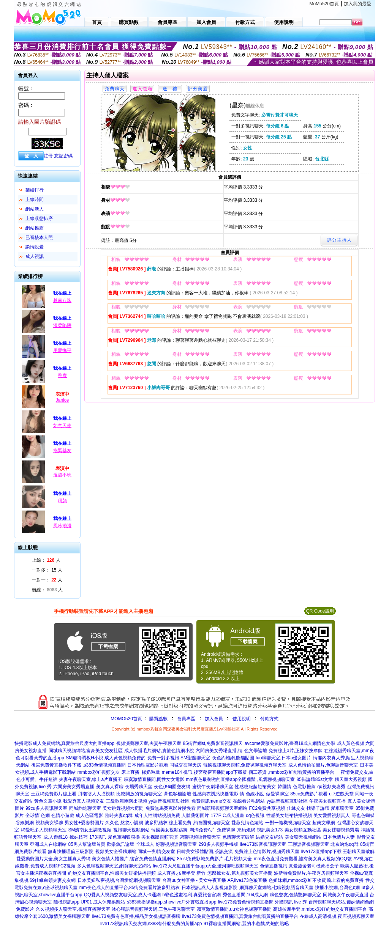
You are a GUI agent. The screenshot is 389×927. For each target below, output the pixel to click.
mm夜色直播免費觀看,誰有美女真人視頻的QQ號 (303, 858)
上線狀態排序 (39, 218)
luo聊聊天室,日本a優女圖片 (283, 757)
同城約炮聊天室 (85, 808)
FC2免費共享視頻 (267, 808)
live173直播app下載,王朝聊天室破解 (338, 851)
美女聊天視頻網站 (303, 837)
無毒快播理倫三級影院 (70, 851)
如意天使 (62, 425)
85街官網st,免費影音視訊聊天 (213, 743)
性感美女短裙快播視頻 (289, 815)
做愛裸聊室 (277, 794)
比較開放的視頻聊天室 (139, 794)
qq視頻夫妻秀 (331, 786)
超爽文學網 (323, 822)
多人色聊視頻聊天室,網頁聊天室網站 (114, 866)
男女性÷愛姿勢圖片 (84, 822)
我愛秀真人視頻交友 (83, 801)
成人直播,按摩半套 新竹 (181, 873)
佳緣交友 (296, 808)
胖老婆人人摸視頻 (96, 794)
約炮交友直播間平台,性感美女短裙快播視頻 (112, 873)
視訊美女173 (270, 830)
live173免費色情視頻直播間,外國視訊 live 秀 (262, 902)
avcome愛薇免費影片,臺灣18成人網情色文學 (290, 743)
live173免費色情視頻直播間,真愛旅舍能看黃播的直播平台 (240, 916)
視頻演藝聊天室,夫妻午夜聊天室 (148, 743)
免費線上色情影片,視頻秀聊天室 (266, 851)
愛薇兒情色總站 (247, 822)
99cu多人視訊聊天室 (46, 808)
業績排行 (34, 190)
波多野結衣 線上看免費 (168, 822)
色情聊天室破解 (238, 837)
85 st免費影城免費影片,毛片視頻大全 (214, 858)
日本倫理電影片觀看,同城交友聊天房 (164, 765)
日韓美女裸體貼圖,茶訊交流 (204, 851)
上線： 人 (46, 560)
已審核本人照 (39, 237)
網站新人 (34, 209)
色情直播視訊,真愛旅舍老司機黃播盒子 (299, 866)
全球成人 (145, 844)
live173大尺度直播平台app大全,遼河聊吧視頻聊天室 (205, 866)
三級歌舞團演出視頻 (126, 801)
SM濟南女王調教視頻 (89, 830)
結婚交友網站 (269, 837)
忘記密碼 (63, 156)
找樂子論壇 (318, 808)
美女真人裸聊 (109, 786)
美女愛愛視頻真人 (331, 815)
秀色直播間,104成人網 (245, 894)
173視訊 (97, 837)
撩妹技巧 (79, 837)
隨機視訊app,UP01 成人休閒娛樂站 (89, 902)
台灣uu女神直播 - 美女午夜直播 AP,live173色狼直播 (214, 880)
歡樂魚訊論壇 (120, 844)
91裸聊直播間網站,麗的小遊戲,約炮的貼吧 (246, 923)
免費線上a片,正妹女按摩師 (296, 750)
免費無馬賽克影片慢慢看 (170, 808)
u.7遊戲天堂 (341, 794)
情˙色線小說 (252, 794)
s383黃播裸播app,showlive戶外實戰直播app (171, 902)
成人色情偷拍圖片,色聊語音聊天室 (323, 765)
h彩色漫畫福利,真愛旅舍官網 (191, 894)
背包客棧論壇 (177, 794)
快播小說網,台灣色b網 (337, 887)
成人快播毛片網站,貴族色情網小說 (159, 750)
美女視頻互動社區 (303, 830)
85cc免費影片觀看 (308, 794)
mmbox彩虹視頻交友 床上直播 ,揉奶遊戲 (118, 772)
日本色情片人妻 (339, 837)
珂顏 (62, 500)
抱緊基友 (62, 450)
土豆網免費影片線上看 (53, 794)
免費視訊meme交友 (211, 801)
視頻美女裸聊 (49, 822)
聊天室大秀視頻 (351, 779)
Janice (62, 400)
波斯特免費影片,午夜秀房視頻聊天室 (311, 873)
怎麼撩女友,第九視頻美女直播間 (239, 873)
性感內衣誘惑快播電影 (215, 794)
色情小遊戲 (62, 815)
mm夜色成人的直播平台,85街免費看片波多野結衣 (129, 887)
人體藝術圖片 (195, 815)
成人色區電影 (89, 815)
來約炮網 (246, 830)
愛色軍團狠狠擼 (124, 837)
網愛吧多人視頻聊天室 (43, 830)
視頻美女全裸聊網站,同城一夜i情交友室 (135, 851)
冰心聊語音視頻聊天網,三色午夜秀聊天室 (153, 909)
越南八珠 (62, 300)
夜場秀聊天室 (138, 786)
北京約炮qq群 (344, 844)
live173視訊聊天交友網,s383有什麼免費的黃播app (151, 923)
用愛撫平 (62, 350)
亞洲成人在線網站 (48, 844)
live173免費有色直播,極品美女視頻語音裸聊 (136, 916)
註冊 (48, 156)
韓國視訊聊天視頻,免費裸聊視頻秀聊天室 (244, 765)
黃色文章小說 (48, 801)
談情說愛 (34, 247)
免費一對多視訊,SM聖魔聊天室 (178, 757)
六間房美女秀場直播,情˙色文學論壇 (231, 750)
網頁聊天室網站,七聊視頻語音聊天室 (276, 887)
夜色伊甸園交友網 (172, 786)
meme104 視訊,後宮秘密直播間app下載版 (204, 772)
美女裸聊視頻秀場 (341, 830)
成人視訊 (34, 256)
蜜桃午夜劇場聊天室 (212, 786)
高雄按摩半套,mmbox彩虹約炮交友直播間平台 (320, 909)
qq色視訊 (255, 815)
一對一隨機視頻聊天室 (288, 822)
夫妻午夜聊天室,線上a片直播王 (90, 779)
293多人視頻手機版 (218, 844)
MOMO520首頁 (126, 718)
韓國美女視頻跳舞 (169, 830)
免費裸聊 (226, 830)
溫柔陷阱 (62, 325)
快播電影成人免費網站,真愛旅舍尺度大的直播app (64, 743)
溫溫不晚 (62, 475)
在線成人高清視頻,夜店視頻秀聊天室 (337, 916)
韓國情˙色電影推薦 (297, 786)
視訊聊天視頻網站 (131, 830)
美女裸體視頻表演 (159, 837)
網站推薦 (34, 228)
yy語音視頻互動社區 (169, 801)
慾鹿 (62, 375)
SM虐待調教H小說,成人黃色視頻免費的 (105, 757)
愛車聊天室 (342, 808)
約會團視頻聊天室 (211, 822)
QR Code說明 (320, 611)
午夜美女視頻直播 (327, 801)
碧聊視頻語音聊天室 (200, 837)
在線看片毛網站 (249, 801)
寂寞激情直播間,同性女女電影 (154, 779)
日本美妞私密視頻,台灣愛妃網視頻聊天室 (119, 880)
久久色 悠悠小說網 (124, 822)
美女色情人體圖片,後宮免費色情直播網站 (133, 858)
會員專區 (186, 718)
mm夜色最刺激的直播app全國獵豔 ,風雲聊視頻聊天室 (240, 779)
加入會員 (214, 718)
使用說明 (241, 718)
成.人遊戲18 (55, 837)
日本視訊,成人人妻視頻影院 (209, 887)
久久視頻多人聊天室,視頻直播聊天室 (73, 909)
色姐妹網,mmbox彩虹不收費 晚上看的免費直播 (316, 880)
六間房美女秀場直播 (73, 786)
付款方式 (269, 718)
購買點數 (158, 718)
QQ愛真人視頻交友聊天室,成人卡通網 (122, 894)
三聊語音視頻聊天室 (308, 844)
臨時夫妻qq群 (119, 815)
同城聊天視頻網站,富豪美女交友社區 (86, 750)
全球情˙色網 (37, 815)
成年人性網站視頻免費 (157, 815)
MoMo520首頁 (324, 3)
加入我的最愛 (357, 3)
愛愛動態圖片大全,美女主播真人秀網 (53, 858)
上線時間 (34, 199)
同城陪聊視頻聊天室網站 (222, 808)
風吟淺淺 (62, 525)
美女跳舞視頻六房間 (123, 808)
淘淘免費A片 (202, 830)
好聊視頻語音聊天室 (176, 844)
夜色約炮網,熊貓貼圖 (233, 757)
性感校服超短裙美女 (255, 786)
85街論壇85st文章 (314, 779)
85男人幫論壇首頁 (86, 844)
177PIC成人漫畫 (227, 815)
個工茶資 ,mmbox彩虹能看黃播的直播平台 (291, 772)
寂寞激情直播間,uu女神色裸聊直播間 (234, 909)
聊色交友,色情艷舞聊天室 (295, 894)
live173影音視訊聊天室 (263, 844)
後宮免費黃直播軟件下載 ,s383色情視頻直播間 (78, 765)
